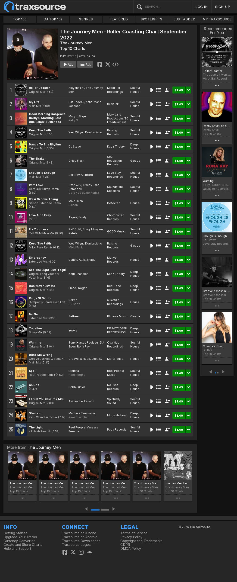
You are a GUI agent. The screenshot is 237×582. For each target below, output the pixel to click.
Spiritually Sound (113, 401)
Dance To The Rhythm (45, 144)
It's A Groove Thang (43, 199)
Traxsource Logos (76, 545)
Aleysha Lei (76, 88)
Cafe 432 (75, 185)
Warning (35, 342)
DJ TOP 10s (53, 19)
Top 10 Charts (72, 48)
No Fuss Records (113, 387)
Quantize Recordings (115, 302)
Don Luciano (93, 132)
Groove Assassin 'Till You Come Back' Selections (217, 291)
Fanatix (89, 401)
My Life (34, 102)
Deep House (134, 146)
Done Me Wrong (40, 355)
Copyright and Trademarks (141, 541)
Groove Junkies (79, 358)
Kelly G (73, 120)
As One (34, 385)
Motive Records (113, 259)
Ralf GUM (75, 229)
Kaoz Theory (116, 146)
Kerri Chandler (78, 274)
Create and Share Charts (22, 545)
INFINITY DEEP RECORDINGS (117, 330)
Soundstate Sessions (115, 189)
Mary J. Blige (77, 116)
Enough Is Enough (42, 172)
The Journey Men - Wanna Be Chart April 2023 (115, 483)
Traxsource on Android (79, 537)
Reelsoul (93, 342)
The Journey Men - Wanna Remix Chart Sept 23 (53, 483)
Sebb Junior (77, 387)
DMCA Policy (130, 549)
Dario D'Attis (77, 259)
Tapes (73, 217)
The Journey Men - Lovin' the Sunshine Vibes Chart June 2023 (84, 483)
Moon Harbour (117, 415)
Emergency (37, 257)
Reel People (77, 374)
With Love (36, 185)
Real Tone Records (114, 288)
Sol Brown (75, 175)
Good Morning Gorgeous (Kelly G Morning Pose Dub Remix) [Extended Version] (47, 119)
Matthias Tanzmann (82, 413)
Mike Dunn (76, 201)
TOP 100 (20, 19)
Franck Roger (78, 288)
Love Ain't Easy (40, 215)
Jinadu (90, 259)
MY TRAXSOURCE (217, 19)
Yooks (73, 330)
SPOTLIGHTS (151, 19)
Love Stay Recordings (115, 174)
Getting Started (15, 533)
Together (35, 328)
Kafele (73, 233)
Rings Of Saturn (40, 298)
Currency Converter (19, 541)
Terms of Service (133, 533)
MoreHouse (115, 358)
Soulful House (135, 89)
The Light (36, 427)
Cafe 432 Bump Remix (84, 192)
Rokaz (73, 300)
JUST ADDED (184, 19)
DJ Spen (74, 304)
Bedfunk (113, 104)
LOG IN (201, 6)
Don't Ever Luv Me (42, 286)
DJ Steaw (75, 146)
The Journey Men (76, 43)
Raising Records (113, 132)
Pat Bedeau (76, 102)
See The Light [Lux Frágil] (47, 270)
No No (33, 314)
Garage (135, 160)
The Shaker (37, 158)
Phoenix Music (117, 316)
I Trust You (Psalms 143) (46, 399)
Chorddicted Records (115, 217)
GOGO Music (116, 231)
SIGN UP (222, 6)
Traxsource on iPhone (79, 533)
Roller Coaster (39, 88)
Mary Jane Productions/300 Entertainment (118, 118)
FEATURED (118, 19)
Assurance (76, 401)
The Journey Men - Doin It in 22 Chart (147, 483)
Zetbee (74, 316)
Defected (113, 203)
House (134, 203)
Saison (73, 205)
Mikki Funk (76, 247)
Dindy (83, 217)
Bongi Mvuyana (93, 229)
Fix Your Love (38, 229)
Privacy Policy (131, 537)
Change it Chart (213, 346)
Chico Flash (76, 160)
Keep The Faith (40, 130)
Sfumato (35, 413)
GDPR (125, 545)
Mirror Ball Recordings (115, 89)
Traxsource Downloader (81, 541)
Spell (32, 371)
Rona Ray (83, 346)
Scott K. (96, 358)
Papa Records (116, 429)
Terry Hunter (77, 342)
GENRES (86, 19)
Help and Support (17, 549)
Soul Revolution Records (114, 160)
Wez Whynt (76, 132)
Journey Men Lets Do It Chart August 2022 (178, 483)
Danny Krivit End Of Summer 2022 (217, 126)
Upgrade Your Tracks (20, 537)
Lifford (88, 175)
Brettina (74, 371)
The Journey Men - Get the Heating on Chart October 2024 (22, 483)
